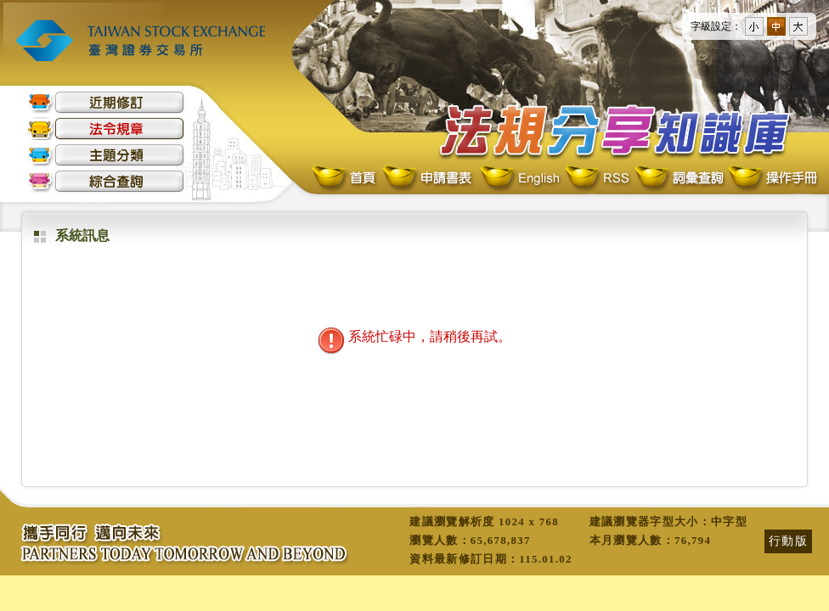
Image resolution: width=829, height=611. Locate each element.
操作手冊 (772, 178)
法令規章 (106, 128)
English (519, 178)
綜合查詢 (106, 181)
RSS (597, 178)
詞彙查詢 (678, 178)
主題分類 (106, 154)
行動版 (788, 540)
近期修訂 (106, 102)
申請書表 (428, 178)
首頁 (346, 178)
